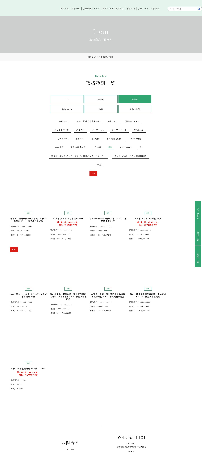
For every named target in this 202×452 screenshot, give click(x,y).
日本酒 (98, 148)
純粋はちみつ (126, 148)
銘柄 (87, 110)
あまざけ (80, 130)
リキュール (63, 139)
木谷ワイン (112, 122)
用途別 (87, 100)
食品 (99, 165)
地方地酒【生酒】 (115, 139)
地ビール (79, 139)
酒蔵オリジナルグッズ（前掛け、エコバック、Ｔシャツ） (78, 156)
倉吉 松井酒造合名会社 (88, 122)
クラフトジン (98, 130)
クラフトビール (119, 130)
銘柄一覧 (194, 258)
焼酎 (110, 148)
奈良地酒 (59, 148)
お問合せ (133, 397)
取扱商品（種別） (107, 57)
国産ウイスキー (132, 122)
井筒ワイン (143, 100)
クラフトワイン (61, 130)
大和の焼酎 (136, 139)
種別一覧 (194, 236)
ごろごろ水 (139, 130)
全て (59, 100)
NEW (75, 174)
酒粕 (142, 148)
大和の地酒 (115, 110)
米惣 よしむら (92, 57)
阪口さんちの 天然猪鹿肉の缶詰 (132, 156)
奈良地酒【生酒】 (79, 148)
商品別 (115, 100)
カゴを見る (194, 214)
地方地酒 (95, 139)
